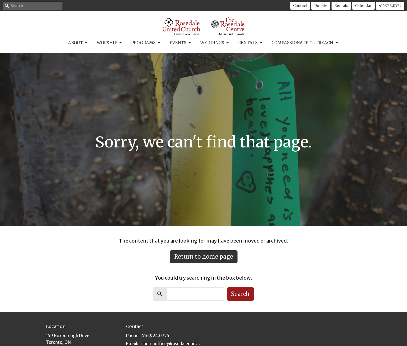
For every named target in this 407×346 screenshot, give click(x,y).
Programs (146, 43)
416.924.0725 (390, 5)
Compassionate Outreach (305, 43)
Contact (300, 5)
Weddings (215, 43)
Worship (110, 43)
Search (240, 293)
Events (180, 43)
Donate (320, 5)
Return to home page (203, 256)
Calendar (363, 5)
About (78, 43)
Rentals (341, 5)
